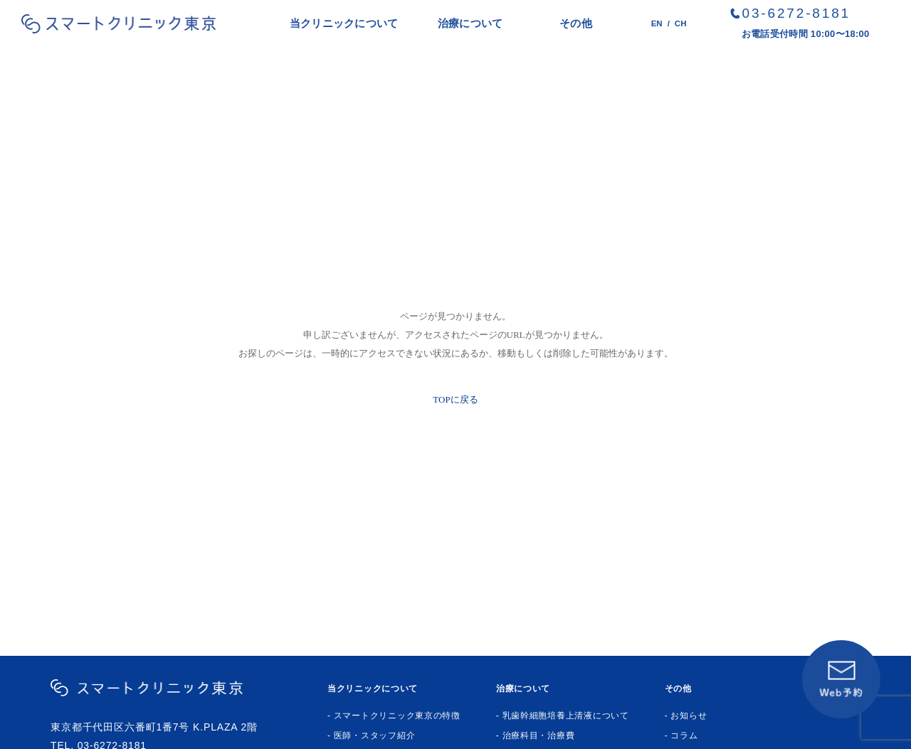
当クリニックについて (344, 23)
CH (681, 23)
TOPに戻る (455, 399)
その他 (575, 23)
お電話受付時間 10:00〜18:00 (806, 33)
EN (657, 23)
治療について (470, 23)
